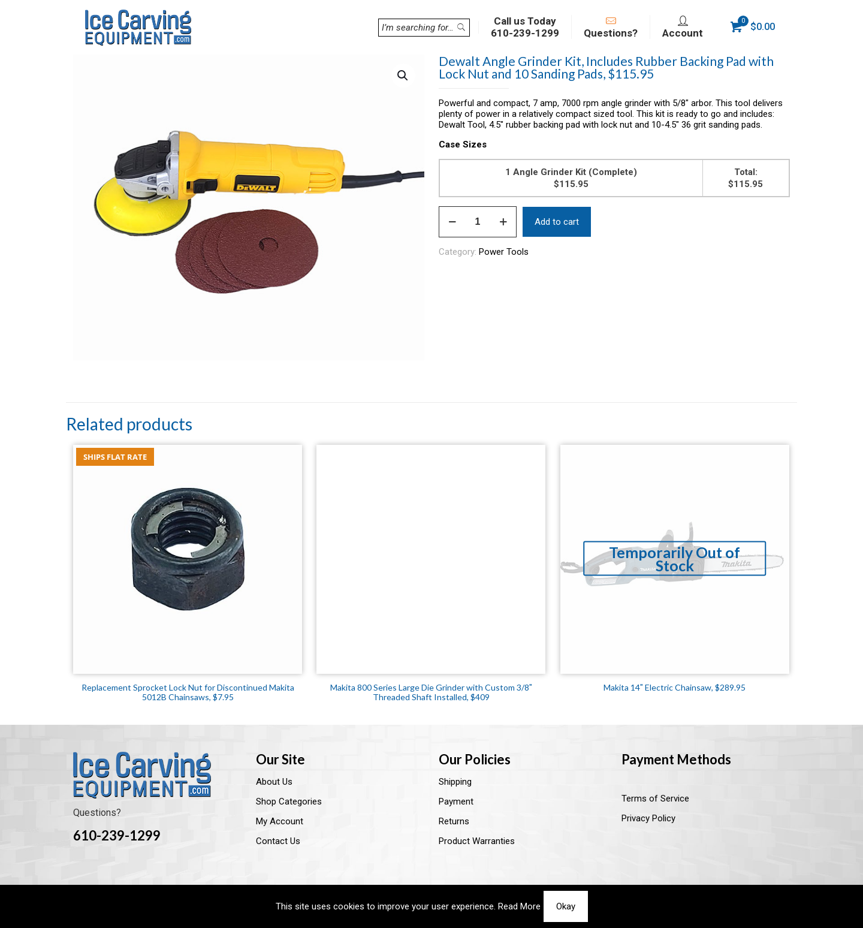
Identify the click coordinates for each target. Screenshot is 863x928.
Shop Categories (289, 801)
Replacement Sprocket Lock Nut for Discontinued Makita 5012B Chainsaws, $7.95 (188, 692)
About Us (274, 781)
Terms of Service (655, 798)
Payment (456, 801)
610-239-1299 (117, 835)
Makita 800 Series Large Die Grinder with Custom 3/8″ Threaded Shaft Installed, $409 (431, 692)
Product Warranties (477, 841)
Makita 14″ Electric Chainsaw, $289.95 (675, 687)
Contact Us (278, 841)
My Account (279, 821)
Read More (519, 906)
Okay (565, 906)
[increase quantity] (503, 221)
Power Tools (504, 251)
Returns (454, 821)
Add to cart (557, 221)
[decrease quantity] (452, 221)
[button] (403, 76)
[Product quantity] (478, 221)
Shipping (455, 781)
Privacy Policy (648, 818)
